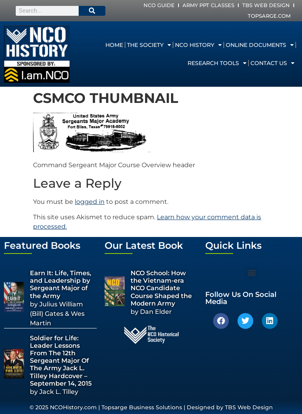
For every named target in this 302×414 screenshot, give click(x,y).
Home (114, 44)
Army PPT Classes (208, 5)
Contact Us (272, 63)
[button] (251, 272)
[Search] (92, 11)
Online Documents (260, 45)
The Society (149, 45)
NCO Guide (159, 5)
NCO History (198, 45)
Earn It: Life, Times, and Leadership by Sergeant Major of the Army (60, 284)
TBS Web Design (266, 5)
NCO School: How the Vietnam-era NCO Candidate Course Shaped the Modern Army (161, 288)
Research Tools (217, 63)
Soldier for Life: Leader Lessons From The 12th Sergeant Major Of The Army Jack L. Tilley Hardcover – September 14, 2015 (61, 360)
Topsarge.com (269, 16)
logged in (90, 201)
